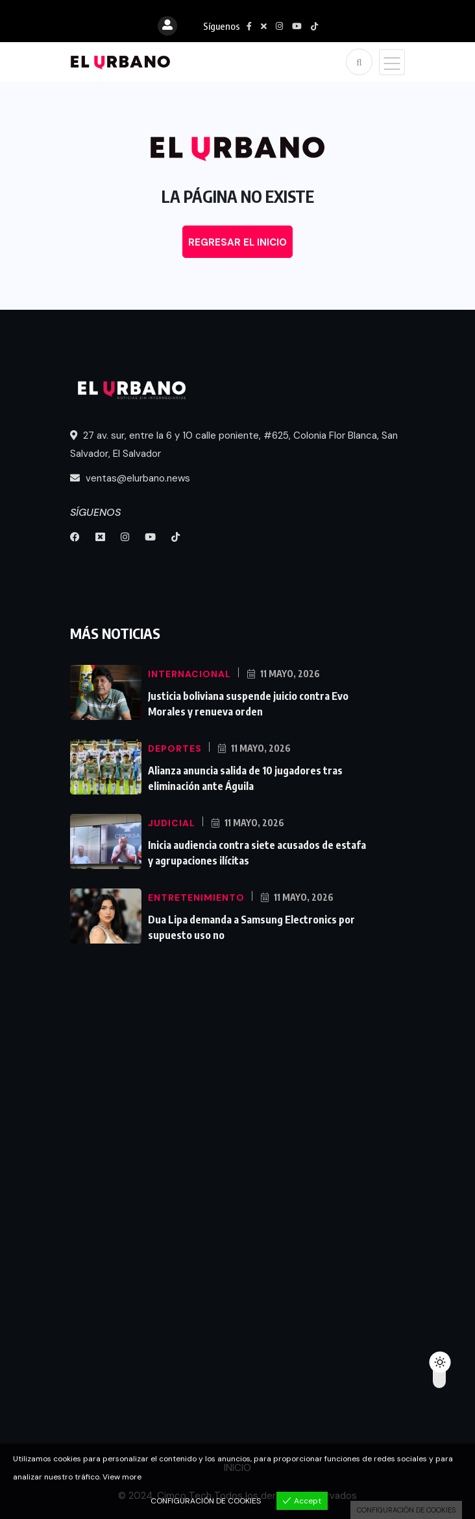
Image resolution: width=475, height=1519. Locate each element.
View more (122, 1477)
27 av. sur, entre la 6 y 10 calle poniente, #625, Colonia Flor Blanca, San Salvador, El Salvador (234, 444)
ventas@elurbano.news (130, 478)
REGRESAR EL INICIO (237, 242)
